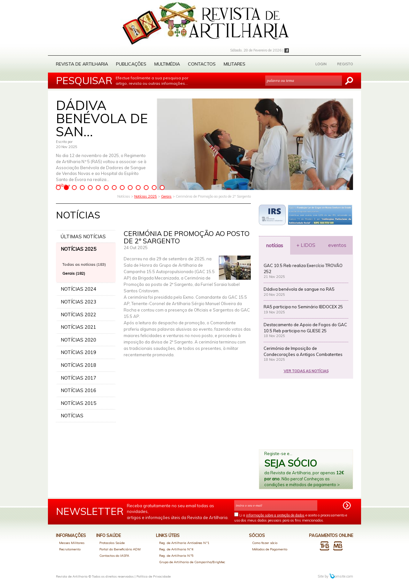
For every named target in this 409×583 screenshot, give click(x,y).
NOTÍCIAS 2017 (78, 378)
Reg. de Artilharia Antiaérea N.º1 (184, 543)
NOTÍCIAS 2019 (78, 352)
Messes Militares (71, 543)
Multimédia (167, 64)
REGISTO (345, 64)
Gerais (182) (73, 273)
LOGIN (321, 64)
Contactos (202, 64)
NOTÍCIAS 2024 (78, 289)
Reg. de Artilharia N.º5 (176, 556)
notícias (274, 245)
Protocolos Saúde (112, 543)
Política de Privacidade (153, 576)
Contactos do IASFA (114, 556)
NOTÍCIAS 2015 (78, 403)
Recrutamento (70, 549)
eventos (337, 245)
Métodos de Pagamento (269, 549)
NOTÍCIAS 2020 (78, 340)
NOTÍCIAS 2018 (78, 365)
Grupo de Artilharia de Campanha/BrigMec (192, 562)
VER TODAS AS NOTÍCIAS (306, 371)
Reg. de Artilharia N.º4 (176, 549)
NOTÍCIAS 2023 (78, 302)
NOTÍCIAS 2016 (78, 390)
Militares (234, 64)
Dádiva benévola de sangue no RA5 (299, 289)
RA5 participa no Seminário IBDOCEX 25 (303, 306)
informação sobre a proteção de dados (275, 515)
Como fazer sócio (264, 543)
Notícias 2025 (145, 196)
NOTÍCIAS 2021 (78, 327)
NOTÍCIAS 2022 (78, 314)
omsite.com (341, 576)
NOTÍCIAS (72, 416)
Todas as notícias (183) (84, 264)
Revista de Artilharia (82, 64)
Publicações (131, 64)
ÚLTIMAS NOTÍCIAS (83, 236)
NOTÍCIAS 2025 (78, 249)
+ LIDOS (306, 245)
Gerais (166, 196)
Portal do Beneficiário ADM (120, 549)
